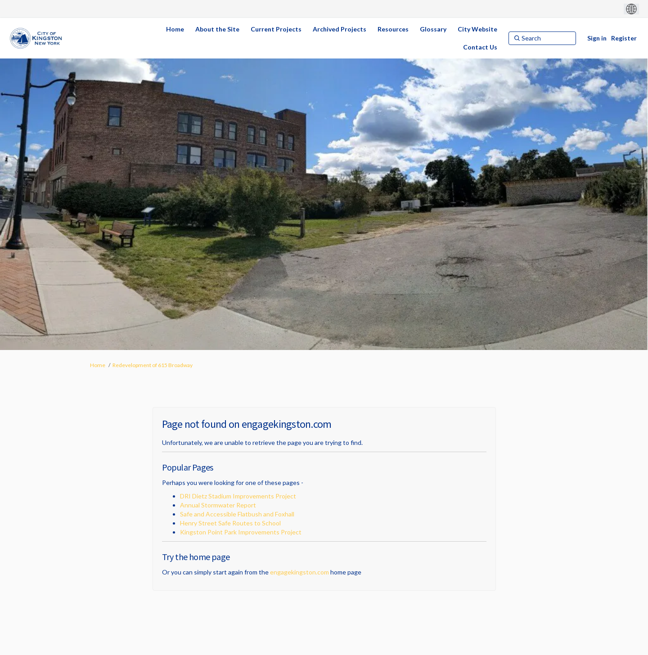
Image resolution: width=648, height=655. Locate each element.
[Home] (175, 29)
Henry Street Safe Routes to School (230, 523)
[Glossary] (433, 29)
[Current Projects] (276, 29)
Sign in (597, 38)
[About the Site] (217, 29)
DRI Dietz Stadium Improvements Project (238, 496)
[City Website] (477, 29)
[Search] (542, 38)
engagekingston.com (299, 572)
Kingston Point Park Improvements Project (241, 532)
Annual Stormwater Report (218, 505)
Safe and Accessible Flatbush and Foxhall (237, 514)
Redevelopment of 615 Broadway (152, 365)
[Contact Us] (480, 47)
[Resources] (393, 29)
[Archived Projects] (339, 29)
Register (624, 38)
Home (97, 365)
